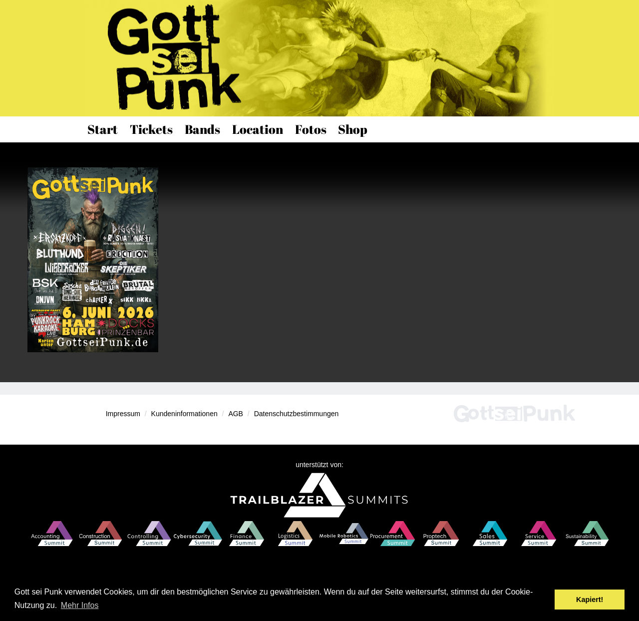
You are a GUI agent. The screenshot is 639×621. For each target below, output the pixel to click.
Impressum (123, 414)
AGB (235, 414)
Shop (352, 129)
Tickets (151, 129)
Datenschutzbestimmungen (296, 414)
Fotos (310, 129)
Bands (202, 129)
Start (102, 129)
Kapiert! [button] (589, 600)
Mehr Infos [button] (80, 605)
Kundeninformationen (184, 414)
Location (257, 129)
